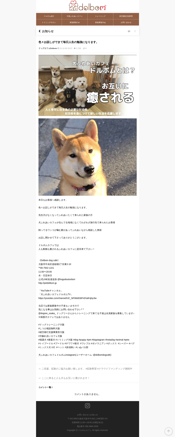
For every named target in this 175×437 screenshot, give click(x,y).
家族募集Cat (75, 22)
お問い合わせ (126, 22)
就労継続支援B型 (126, 16)
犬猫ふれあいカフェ (75, 16)
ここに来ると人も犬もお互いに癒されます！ (63, 376)
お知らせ (94, 415)
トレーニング (100, 16)
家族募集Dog (100, 22)
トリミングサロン (49, 22)
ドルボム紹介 (49, 16)
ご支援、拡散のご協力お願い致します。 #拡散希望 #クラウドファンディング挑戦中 (84, 367)
